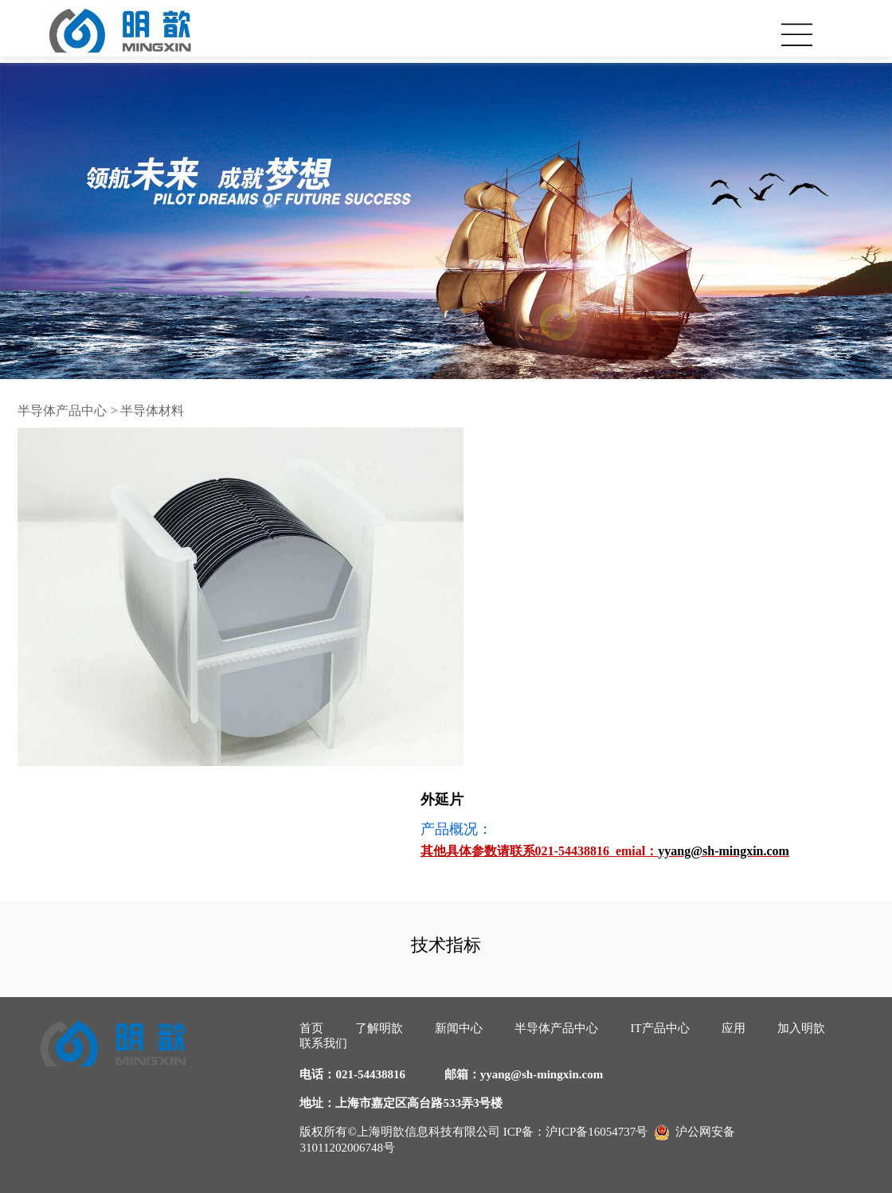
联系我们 (323, 1043)
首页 (311, 1028)
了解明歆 (379, 1028)
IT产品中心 (659, 1028)
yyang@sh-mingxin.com (541, 1074)
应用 (733, 1028)
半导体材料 (152, 410)
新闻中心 (459, 1028)
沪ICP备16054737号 (596, 1131)
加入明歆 (801, 1028)
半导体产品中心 (62, 410)
